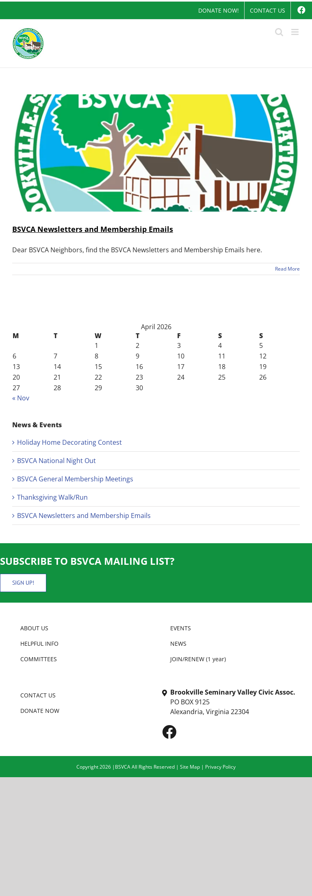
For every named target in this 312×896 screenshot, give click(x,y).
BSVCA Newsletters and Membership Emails (92, 229)
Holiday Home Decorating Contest (69, 442)
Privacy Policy (220, 766)
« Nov (20, 397)
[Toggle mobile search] (279, 32)
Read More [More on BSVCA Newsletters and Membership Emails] (287, 268)
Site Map (190, 766)
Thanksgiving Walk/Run (52, 497)
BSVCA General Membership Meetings (75, 478)
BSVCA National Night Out (56, 460)
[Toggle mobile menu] (295, 32)
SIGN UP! (23, 582)
